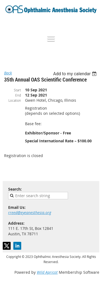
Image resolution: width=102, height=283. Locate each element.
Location (14, 100)
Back (8, 73)
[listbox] (75, 73)
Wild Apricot (47, 272)
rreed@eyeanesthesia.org (29, 212)
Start (17, 90)
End (18, 95)
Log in (93, 25)
